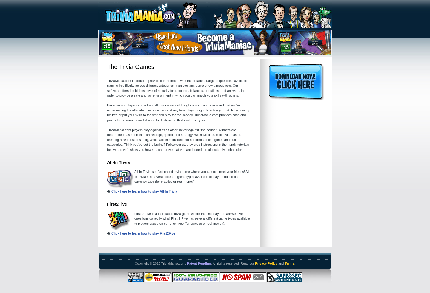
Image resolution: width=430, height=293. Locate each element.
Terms (289, 263)
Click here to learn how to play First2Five (143, 233)
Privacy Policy (266, 263)
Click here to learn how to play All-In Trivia (144, 191)
